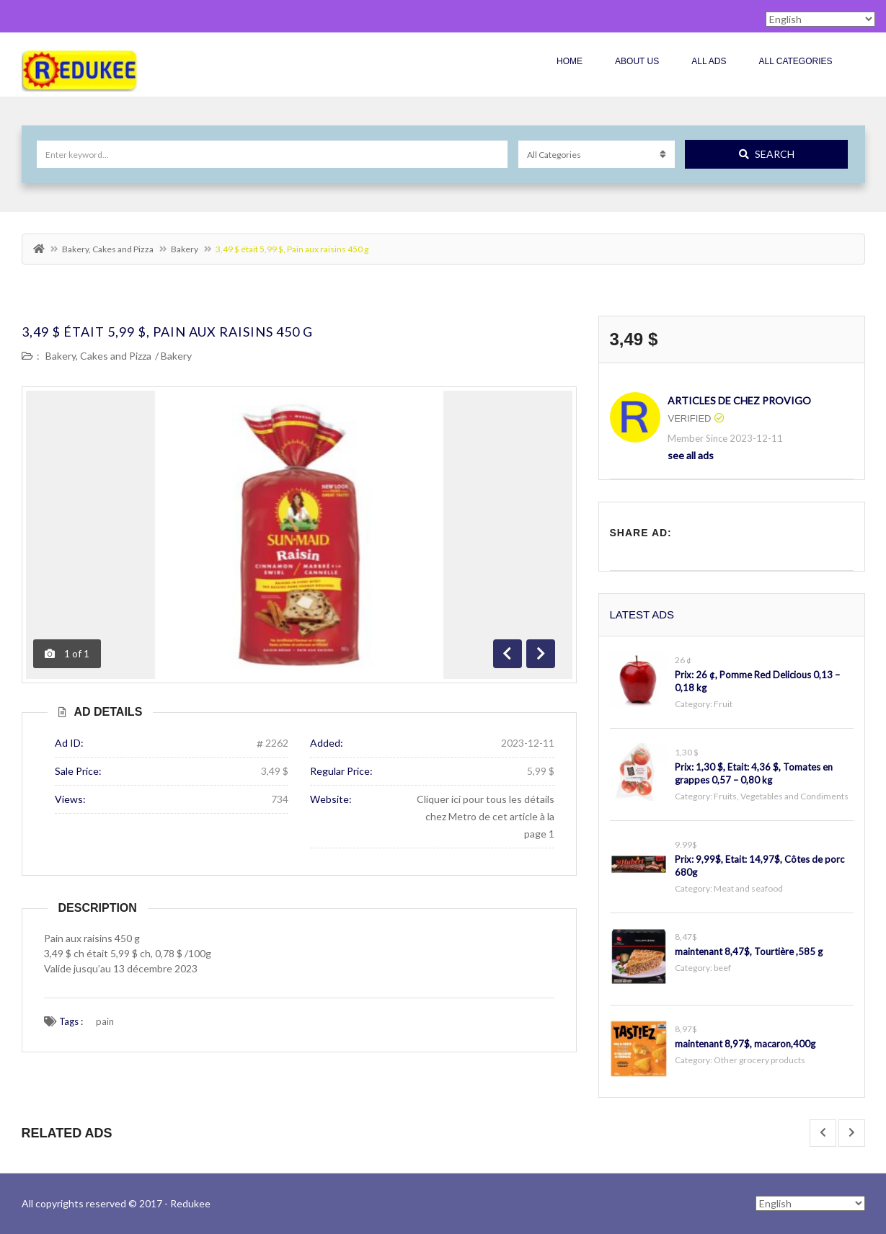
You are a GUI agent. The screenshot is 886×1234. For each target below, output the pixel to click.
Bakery (184, 249)
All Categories (795, 61)
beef (722, 967)
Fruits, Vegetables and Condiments (781, 796)
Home (569, 61)
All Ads (708, 61)
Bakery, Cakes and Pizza (108, 249)
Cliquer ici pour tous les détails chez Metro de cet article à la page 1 (485, 816)
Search (766, 154)
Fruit (723, 703)
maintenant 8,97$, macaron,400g (745, 1043)
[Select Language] (810, 1203)
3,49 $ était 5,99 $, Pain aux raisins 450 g (167, 331)
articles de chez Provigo (739, 400)
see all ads (691, 455)
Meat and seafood (748, 888)
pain (105, 1021)
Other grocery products (759, 1060)
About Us (637, 61)
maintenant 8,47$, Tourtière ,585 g (749, 951)
